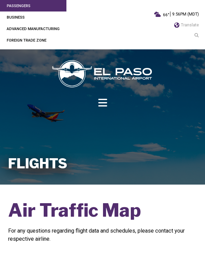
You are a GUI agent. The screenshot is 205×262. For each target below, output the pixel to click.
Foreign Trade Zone (26, 40)
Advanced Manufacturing (33, 28)
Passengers (18, 5)
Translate (186, 24)
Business (16, 17)
